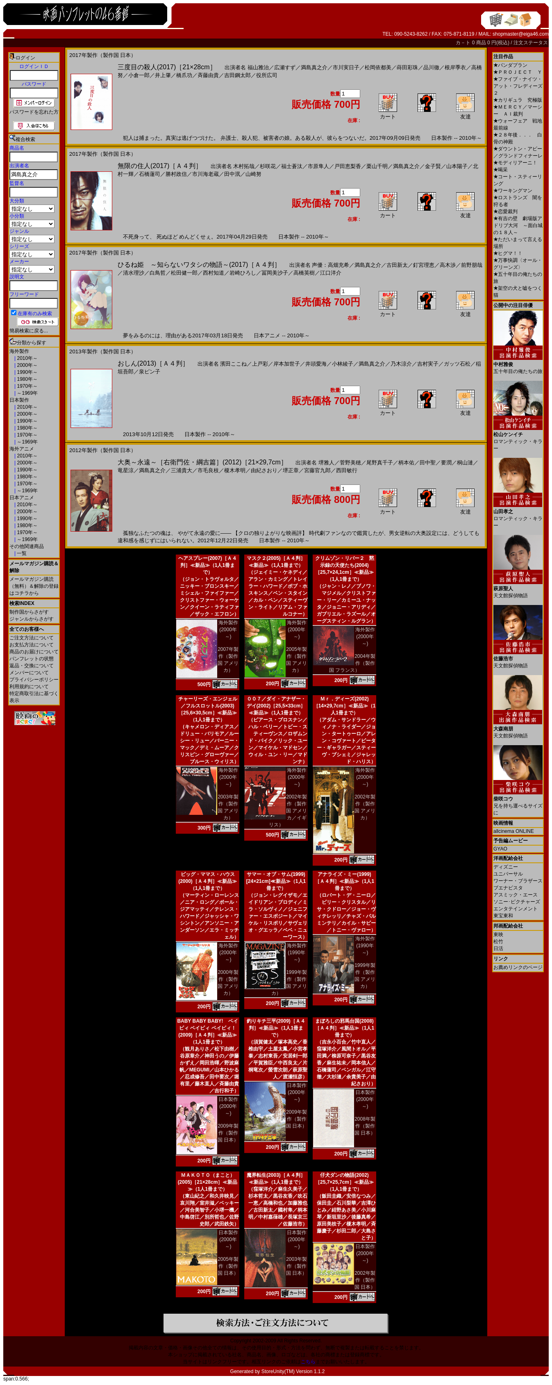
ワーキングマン (512, 190)
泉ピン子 (149, 371)
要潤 (446, 462)
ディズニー (505, 867)
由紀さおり (264, 470)
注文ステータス (530, 42)
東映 (498, 934)
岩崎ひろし (242, 273)
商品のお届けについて (34, 652)
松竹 (498, 941)
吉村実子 (427, 364)
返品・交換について (31, 666)
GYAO (500, 849)
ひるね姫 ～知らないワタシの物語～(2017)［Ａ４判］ (199, 264)
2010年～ (27, 358)
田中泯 (232, 174)
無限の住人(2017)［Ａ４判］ (160, 165)
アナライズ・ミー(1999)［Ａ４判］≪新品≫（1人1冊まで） (344, 881)
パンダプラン (510, 65)
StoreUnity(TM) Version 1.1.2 (293, 1371)
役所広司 (266, 75)
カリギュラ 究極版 (517, 100)
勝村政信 (176, 174)
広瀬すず (284, 67)
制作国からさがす (29, 612)
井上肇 (163, 75)
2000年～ (27, 365)
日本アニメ (21, 497)
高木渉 (448, 265)
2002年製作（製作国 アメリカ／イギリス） (288, 811)
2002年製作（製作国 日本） (364, 1280)
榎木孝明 (234, 470)
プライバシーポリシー (34, 679)
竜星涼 (126, 470)
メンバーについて (29, 672)
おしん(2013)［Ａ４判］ (153, 363)
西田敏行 (346, 470)
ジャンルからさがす (31, 619)
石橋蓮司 (149, 174)
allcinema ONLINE (513, 831)
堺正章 (291, 470)
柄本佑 (406, 462)
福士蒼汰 (291, 166)
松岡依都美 (378, 67)
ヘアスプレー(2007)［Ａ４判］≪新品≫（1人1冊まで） (207, 565)
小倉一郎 (139, 75)
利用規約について (29, 686)
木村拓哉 (243, 166)
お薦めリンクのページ (518, 967)
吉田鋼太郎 (237, 75)
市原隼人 (318, 166)
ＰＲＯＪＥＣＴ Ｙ (517, 72)
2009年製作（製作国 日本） (228, 1133)
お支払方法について (31, 645)
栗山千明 (377, 166)
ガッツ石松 (457, 364)
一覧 (21, 553)
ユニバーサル (508, 874)
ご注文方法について (31, 638)
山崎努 (253, 174)
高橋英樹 (304, 273)
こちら (308, 1362)
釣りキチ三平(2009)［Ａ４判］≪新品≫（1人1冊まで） (276, 1028)
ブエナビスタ (508, 888)
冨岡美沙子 (274, 273)
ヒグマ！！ (507, 253)
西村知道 (213, 273)
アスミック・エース (515, 895)
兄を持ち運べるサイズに (518, 803)
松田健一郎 (184, 273)
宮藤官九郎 (317, 470)
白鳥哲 (158, 273)
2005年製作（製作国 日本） (228, 1266)
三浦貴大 (181, 470)
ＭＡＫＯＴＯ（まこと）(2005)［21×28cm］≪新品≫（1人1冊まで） (208, 1182)
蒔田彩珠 (407, 67)
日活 (498, 948)
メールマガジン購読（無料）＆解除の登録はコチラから (34, 586)
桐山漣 (465, 462)
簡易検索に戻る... (28, 331)
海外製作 (19, 351)
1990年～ (27, 372)
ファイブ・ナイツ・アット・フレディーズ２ (518, 86)
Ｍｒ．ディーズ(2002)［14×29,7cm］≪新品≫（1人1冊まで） (344, 706)
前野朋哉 (471, 265)
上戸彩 (260, 364)
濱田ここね (233, 364)
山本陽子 (457, 166)
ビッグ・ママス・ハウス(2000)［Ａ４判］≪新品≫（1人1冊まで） (207, 881)
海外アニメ (21, 449)
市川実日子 (346, 67)
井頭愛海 (316, 364)
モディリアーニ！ (515, 163)
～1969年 (27, 393)
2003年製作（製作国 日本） (296, 1266)
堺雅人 (326, 462)
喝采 (500, 170)
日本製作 (19, 400)
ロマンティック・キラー (518, 438)
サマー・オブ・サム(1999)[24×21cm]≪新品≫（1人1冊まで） (276, 881)
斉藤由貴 (208, 75)
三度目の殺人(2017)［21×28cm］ (167, 67)
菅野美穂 (350, 462)
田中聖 (428, 462)
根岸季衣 (455, 67)
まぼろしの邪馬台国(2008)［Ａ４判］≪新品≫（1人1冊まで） (344, 1028)
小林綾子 (342, 364)
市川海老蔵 (205, 174)
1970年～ (27, 386)
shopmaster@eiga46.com (521, 34)
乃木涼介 (401, 364)
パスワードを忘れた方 (34, 112)
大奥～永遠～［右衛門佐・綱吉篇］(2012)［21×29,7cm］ (202, 462)
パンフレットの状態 (31, 659)
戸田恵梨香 (347, 166)
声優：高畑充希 (330, 265)
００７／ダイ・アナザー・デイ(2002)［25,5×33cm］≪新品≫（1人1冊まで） (276, 706)
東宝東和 (503, 916)
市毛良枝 (208, 470)
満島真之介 (314, 67)
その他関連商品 (26, 546)
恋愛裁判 (505, 211)
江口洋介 (330, 273)
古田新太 (397, 265)
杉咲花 (268, 166)
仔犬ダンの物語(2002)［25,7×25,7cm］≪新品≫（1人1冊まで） (344, 1182)
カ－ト (464, 42)
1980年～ (27, 379)
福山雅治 (258, 67)
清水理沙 (133, 273)
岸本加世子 (286, 364)
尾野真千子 (379, 462)
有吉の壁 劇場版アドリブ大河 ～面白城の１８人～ (518, 225)
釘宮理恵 (423, 265)
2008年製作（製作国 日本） (364, 1126)
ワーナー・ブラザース (518, 881)
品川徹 (431, 67)
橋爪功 (184, 75)
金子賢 (433, 166)
